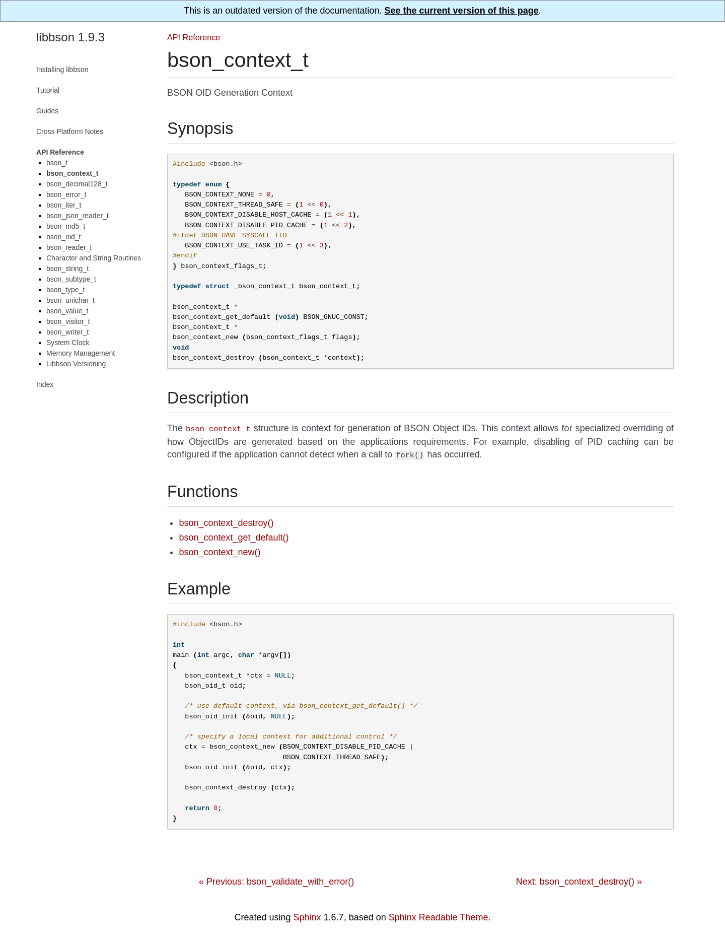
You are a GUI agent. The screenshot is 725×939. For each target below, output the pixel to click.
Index (44, 384)
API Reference (193, 37)
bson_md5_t (65, 226)
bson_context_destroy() (226, 521)
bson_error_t (66, 194)
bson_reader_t (69, 247)
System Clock (68, 343)
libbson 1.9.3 (70, 37)
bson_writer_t (67, 332)
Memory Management (80, 353)
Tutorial (47, 90)
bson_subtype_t (71, 279)
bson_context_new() (219, 550)
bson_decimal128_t (76, 184)
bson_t (56, 163)
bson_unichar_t (70, 300)
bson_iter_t (63, 205)
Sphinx (307, 915)
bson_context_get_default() (233, 535)
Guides (47, 111)
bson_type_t (65, 290)
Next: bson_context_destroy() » (579, 880)
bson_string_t (67, 268)
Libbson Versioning (76, 364)
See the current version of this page (462, 11)
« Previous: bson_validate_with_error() (276, 880)
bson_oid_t (63, 237)
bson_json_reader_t (77, 216)
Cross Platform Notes (69, 131)
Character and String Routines (93, 258)
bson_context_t (72, 173)
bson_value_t (67, 311)
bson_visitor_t (68, 321)
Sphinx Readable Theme (438, 915)
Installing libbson (62, 69)
